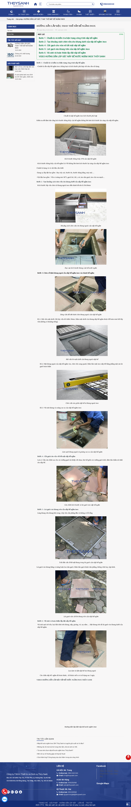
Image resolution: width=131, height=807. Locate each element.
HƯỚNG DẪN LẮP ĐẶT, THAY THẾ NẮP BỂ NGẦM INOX (24, 46)
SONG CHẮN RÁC (53, 12)
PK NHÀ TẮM (68, 12)
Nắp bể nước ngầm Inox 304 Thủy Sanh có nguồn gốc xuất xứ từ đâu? (60, 743)
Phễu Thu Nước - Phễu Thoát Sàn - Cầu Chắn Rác (109, 773)
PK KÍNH (79, 12)
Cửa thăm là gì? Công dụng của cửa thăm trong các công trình (58, 757)
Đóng (121, 34)
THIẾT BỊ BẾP (90, 12)
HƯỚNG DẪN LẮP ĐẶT (67, 803)
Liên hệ (81, 803)
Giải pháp (10, 34)
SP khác (118, 12)
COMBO (11, 12)
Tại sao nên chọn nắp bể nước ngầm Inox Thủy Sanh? (55, 750)
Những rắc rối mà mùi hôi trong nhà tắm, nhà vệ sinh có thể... (57, 747)
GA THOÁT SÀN (24, 12)
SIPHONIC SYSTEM (105, 12)
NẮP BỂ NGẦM (38, 12)
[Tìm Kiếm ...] (70, 4)
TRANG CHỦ (43, 803)
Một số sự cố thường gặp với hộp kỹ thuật (51, 754)
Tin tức (9, 30)
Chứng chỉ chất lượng (22, 54)
